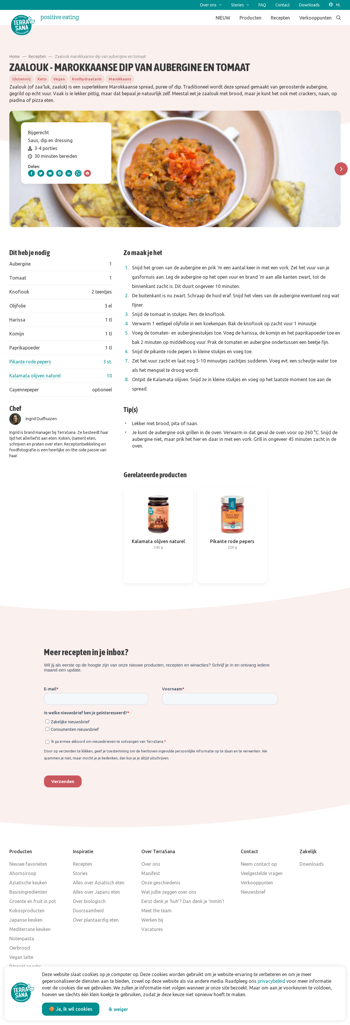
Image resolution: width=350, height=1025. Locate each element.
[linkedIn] (68, 173)
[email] (50, 173)
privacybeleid (271, 981)
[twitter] (40, 173)
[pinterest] (59, 173)
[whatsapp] (78, 173)
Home (14, 56)
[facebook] (31, 173)
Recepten (37, 56)
